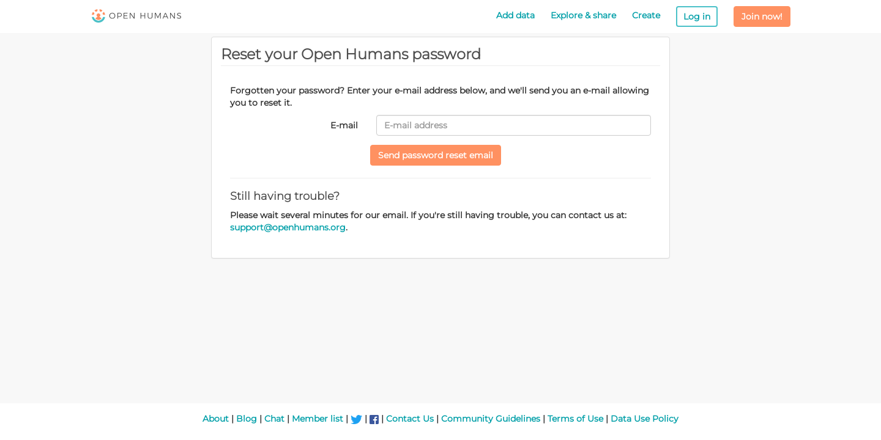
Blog (246, 418)
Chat (274, 418)
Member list (317, 418)
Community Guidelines (490, 418)
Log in (696, 16)
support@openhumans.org (288, 227)
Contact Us (410, 418)
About (216, 418)
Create (646, 15)
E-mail (344, 125)
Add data (515, 15)
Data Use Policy (644, 418)
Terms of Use (575, 418)
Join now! (762, 16)
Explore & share (583, 15)
